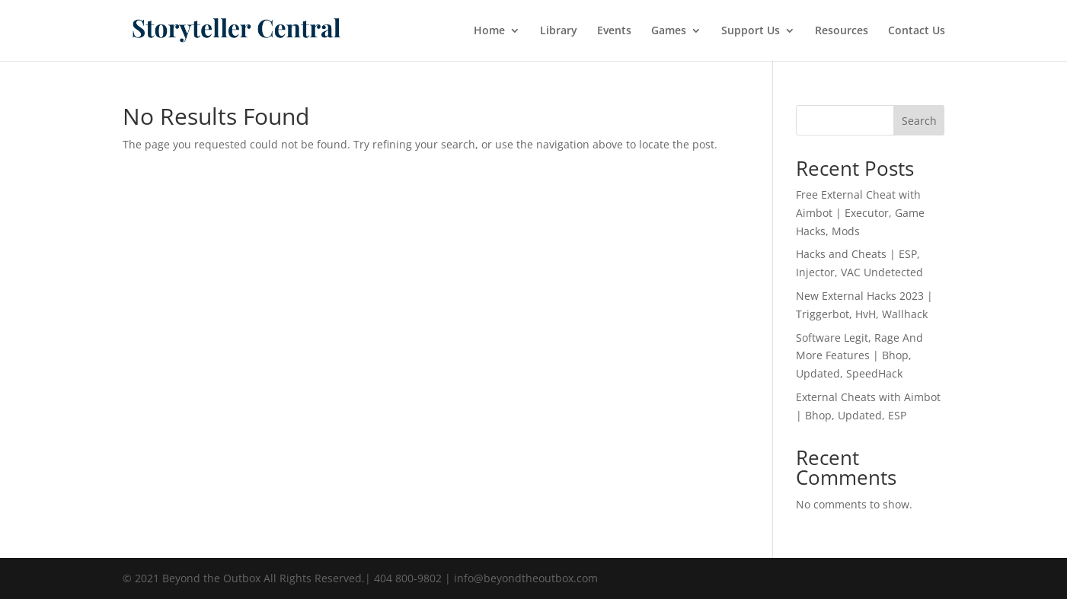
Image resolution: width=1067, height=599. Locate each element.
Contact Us (916, 31)
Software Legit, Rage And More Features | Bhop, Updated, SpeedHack (859, 355)
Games (668, 31)
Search (919, 120)
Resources (841, 31)
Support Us (750, 31)
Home (489, 31)
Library (558, 31)
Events (614, 31)
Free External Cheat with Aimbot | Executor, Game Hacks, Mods (860, 212)
